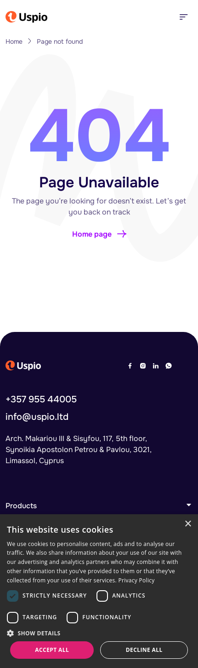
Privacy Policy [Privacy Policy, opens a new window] (136, 580)
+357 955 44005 (41, 407)
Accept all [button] (52, 650)
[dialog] (99, 591)
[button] (99, 633)
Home (14, 41)
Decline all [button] (144, 650)
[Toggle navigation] (183, 16)
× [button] (187, 524)
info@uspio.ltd (37, 425)
